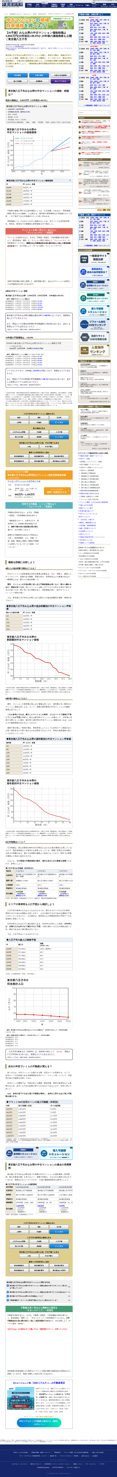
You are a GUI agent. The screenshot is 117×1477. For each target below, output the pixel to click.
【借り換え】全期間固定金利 (90, 488)
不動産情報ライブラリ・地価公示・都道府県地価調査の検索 (37, 898)
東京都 (34, 13)
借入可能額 (18, 81)
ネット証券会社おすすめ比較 (89, 553)
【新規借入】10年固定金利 (89, 476)
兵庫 (95, 33)
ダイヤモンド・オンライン (19, 1464)
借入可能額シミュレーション (90, 464)
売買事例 (39, 81)
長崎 (99, 41)
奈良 (103, 33)
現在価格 (17, 75)
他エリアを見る (60, 81)
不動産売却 (62, 5)
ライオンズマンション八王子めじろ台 (23, 481)
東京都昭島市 (19, 456)
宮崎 (94, 43)
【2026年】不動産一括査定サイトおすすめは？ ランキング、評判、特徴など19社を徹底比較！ (97, 173)
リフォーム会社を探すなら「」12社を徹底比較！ (95, 148)
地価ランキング (71, 5)
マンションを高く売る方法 (89, 499)
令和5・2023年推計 (28, 974)
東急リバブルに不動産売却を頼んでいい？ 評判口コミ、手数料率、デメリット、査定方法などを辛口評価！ (97, 201)
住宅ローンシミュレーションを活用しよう (95, 137)
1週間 (104, 210)
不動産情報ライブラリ (26, 1214)
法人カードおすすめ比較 (87, 573)
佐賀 (95, 41)
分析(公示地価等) (60, 75)
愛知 (91, 29)
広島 (103, 37)
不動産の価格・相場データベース (41, 1452)
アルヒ (94, 443)
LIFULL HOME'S (94, 391)
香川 (95, 39)
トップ (6, 13)
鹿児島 (99, 43)
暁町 (19, 417)
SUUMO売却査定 (94, 365)
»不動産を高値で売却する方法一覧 (99, 401)
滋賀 (94, 35)
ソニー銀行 (94, 430)
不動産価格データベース (16, 13)
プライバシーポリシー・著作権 (69, 1456)
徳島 (91, 39)
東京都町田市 (39, 456)
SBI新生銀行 (94, 424)
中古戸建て (49, 446)
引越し (87, 5)
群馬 (98, 25)
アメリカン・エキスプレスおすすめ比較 (93, 570)
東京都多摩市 (39, 461)
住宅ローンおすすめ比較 (21, 1452)
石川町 (59, 417)
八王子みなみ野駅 (19, 432)
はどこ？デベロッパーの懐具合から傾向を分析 (95, 153)
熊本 (103, 41)
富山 (95, 27)
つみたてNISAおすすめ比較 (88, 559)
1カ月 (108, 210)
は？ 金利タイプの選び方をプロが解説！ (95, 132)
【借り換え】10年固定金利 (89, 485)
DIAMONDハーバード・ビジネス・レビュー (57, 1464)
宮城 (105, 20)
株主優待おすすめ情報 (86, 556)
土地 (29, 446)
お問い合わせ (85, 1456)
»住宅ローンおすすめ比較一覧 (100, 448)
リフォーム (79, 5)
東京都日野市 (59, 456)
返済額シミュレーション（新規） (91, 461)
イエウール (94, 384)
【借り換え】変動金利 (87, 482)
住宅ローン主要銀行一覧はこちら (91, 407)
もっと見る (59, 422)
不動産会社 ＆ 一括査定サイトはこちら (93, 361)
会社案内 (95, 1456)
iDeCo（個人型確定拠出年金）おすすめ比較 (94, 562)
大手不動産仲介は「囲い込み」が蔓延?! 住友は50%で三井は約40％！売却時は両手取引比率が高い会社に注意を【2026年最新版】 (97, 183)
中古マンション (113, 5)
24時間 (99, 210)
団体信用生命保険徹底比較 (89, 490)
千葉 (104, 23)
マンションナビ (94, 397)
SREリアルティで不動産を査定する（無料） (39, 1422)
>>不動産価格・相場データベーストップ (96, 105)
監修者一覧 (53, 1456)
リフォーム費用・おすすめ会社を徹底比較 (76, 1452)
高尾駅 (39, 437)
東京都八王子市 (42, 13)
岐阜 (99, 29)
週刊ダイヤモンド (36, 1464)
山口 (108, 37)
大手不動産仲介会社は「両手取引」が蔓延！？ (95, 121)
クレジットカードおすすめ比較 (89, 567)
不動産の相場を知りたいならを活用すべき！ (95, 127)
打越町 (39, 422)
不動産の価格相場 (54, 5)
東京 (91, 23)
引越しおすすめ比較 (97, 1452)
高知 (103, 39)
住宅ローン (37, 5)
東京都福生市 (19, 461)
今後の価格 (39, 75)
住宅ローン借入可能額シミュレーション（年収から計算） (53, 1140)
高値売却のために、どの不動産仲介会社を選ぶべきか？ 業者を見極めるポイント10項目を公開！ (97, 165)
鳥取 (91, 37)
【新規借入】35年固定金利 (89, 479)
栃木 (94, 25)
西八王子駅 (19, 437)
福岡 (91, 41)
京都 (99, 33)
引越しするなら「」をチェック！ (94, 142)
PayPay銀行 (94, 418)
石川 (99, 27)
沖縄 (103, 43)
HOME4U (94, 372)
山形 (94, 21)
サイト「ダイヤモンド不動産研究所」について (33, 1456)
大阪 (91, 33)
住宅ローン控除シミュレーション (91, 467)
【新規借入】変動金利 (87, 473)
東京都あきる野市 (59, 461)
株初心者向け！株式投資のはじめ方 (91, 550)
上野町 (19, 422)
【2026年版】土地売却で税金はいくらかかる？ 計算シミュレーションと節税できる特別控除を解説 (97, 192)
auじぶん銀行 (94, 411)
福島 (98, 21)
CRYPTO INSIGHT (57, 1467)
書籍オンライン (78, 1464)
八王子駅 (59, 432)
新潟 (91, 27)
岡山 (99, 37)
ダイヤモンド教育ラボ (73, 1467)
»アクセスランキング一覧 (103, 207)
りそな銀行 (94, 437)
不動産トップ (29, 5)
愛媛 (99, 39)
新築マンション (104, 5)
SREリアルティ (94, 378)
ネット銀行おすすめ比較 (87, 576)
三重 (103, 29)
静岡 (95, 29)
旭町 (39, 417)
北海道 (92, 20)
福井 (104, 27)
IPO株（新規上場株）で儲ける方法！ (92, 565)
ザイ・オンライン (91, 1464)
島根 (95, 37)
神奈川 (96, 23)
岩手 (101, 20)
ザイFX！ (102, 1464)
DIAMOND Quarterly (43, 1467)
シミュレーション (45, 5)
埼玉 (100, 23)
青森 (96, 20)
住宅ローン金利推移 (87, 470)
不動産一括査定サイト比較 (89, 496)
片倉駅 (39, 432)
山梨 (94, 31)
